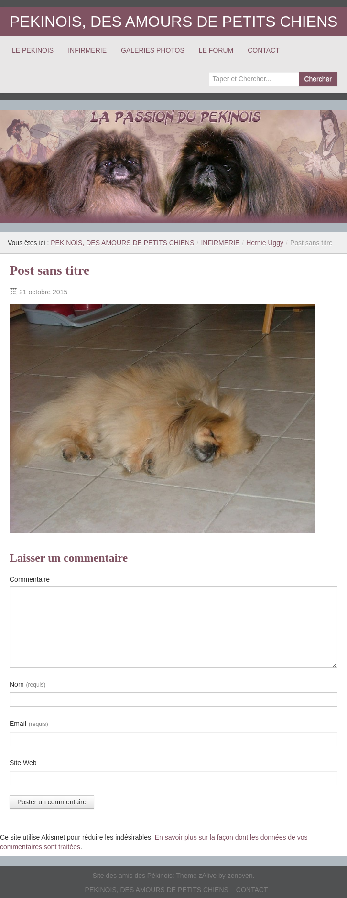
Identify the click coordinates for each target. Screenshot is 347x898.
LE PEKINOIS (33, 50)
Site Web (23, 763)
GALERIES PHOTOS (152, 50)
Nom (27, 685)
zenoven (240, 875)
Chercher (318, 79)
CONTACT (264, 50)
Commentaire (30, 579)
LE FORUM (216, 50)
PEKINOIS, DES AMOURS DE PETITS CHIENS (173, 21)
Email (29, 724)
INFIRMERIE (87, 50)
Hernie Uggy (264, 243)
